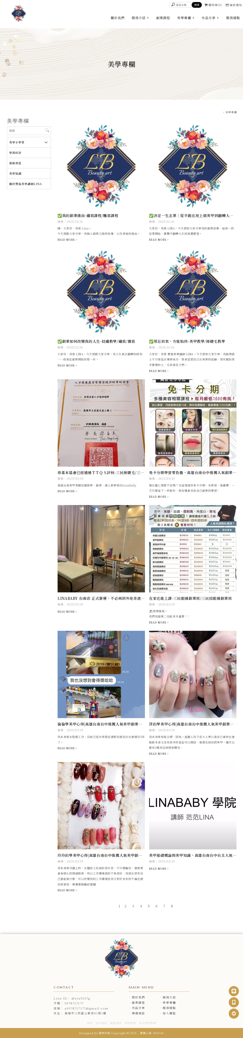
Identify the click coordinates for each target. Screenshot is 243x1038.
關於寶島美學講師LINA (25, 184)
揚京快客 (104, 1033)
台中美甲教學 (147, 1023)
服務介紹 (139, 17)
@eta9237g (81, 998)
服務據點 (233, 17)
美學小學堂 (16, 142)
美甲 (90, 1023)
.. (138, 1033)
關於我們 (118, 17)
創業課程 (163, 17)
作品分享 (208, 17)
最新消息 (15, 163)
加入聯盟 (169, 1013)
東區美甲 (116, 1023)
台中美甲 (101, 1023)
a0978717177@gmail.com (86, 1008)
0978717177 (74, 1003)
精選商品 (138, 1013)
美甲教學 (130, 1023)
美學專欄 (184, 17)
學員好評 (15, 153)
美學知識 (15, 173)
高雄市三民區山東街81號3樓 (85, 1013)
